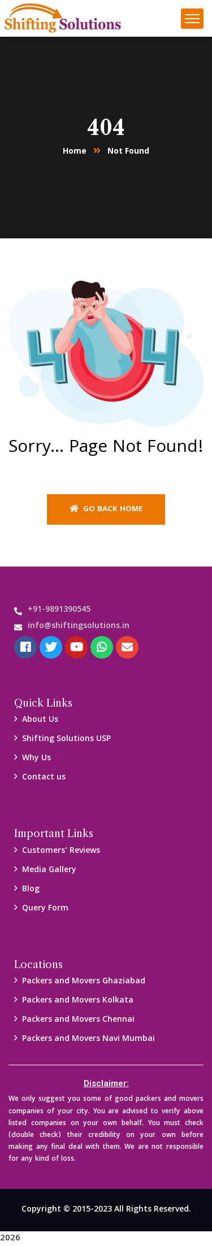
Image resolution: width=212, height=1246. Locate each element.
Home (74, 152)
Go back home (106, 509)
